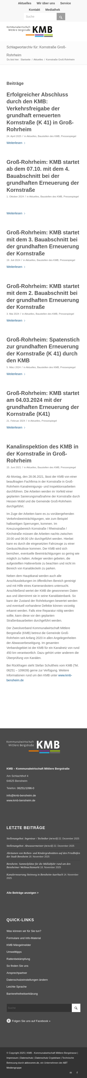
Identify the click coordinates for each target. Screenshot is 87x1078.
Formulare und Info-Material (24, 938)
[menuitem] (25, 3)
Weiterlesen (16, 143)
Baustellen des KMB (49, 136)
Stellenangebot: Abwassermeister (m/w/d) (30, 845)
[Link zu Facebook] (77, 1072)
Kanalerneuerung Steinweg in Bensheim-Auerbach (35, 874)
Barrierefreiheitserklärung (22, 993)
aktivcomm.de (32, 1062)
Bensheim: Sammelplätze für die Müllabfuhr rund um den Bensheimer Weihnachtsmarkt (39, 865)
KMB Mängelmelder (19, 945)
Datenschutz (26, 1058)
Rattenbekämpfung (18, 959)
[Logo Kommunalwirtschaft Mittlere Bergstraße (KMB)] (36, 33)
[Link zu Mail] (71, 1072)
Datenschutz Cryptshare (48, 1058)
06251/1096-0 (25, 788)
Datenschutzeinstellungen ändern (27, 979)
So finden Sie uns (17, 965)
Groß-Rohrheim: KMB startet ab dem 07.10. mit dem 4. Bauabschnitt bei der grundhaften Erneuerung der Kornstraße (43, 176)
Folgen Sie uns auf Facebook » (31, 1021)
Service (65, 3)
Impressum (12, 1058)
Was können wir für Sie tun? (24, 931)
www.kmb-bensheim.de (21, 800)
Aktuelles (24, 3)
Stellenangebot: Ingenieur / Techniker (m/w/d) (32, 838)
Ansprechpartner (17, 972)
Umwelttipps (14, 951)
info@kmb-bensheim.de (21, 795)
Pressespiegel (68, 136)
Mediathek (52, 9)
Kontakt (34, 9)
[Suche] (44, 16)
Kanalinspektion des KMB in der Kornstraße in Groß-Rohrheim (42, 454)
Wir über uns (46, 3)
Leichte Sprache (17, 986)
